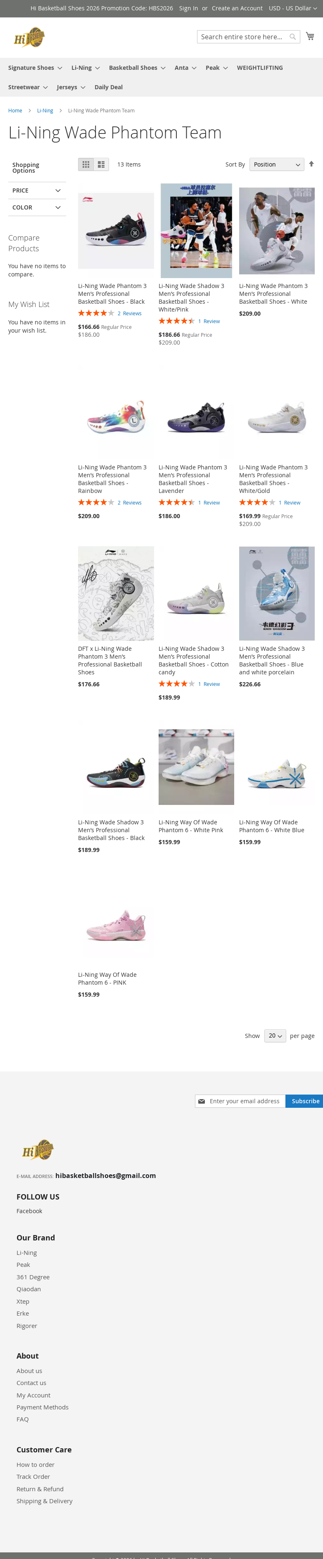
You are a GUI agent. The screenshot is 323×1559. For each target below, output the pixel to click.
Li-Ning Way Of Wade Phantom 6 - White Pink (191, 826)
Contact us (31, 1382)
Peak (23, 1264)
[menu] (161, 77)
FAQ (23, 1419)
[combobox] (248, 36)
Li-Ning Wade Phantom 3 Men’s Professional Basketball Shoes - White (273, 293)
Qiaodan (29, 1289)
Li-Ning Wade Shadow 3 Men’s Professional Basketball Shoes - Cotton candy (194, 660)
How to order (36, 1464)
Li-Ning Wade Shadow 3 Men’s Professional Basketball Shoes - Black (111, 830)
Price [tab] (20, 190)
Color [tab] (22, 207)
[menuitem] (32, 67)
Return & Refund (40, 1489)
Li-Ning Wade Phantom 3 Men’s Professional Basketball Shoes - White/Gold (273, 479)
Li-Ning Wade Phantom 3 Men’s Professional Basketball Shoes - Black (112, 293)
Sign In (188, 8)
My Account (33, 1395)
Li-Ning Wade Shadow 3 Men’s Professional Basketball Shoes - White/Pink (191, 297)
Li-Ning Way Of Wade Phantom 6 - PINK (107, 978)
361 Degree (33, 1277)
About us (29, 1370)
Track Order (33, 1476)
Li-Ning (46, 110)
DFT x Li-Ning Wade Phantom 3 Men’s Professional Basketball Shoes (110, 660)
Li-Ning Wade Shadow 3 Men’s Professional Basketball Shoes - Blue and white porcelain (272, 660)
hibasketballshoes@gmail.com (105, 1175)
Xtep (23, 1301)
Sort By (235, 164)
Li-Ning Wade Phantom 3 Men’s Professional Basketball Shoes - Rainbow (112, 479)
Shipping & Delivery (45, 1501)
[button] (293, 8)
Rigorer (27, 1325)
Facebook (29, 1211)
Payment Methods (43, 1407)
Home (16, 110)
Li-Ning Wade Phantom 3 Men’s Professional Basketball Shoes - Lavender (193, 479)
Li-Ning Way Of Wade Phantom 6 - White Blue (271, 826)
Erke (23, 1313)
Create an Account (237, 8)
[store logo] (30, 37)
